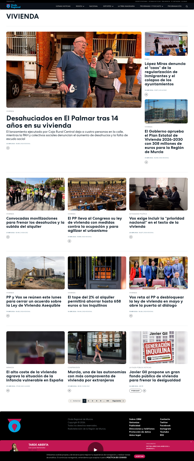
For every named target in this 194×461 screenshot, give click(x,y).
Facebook (165, 425)
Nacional (93, 6)
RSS (162, 435)
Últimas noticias (63, 6)
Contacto (165, 419)
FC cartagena (175, 1)
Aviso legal (135, 435)
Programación (174, 6)
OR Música (150, 448)
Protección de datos (140, 431)
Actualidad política (138, 214)
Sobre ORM (135, 419)
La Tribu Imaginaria (126, 6)
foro (147, 59)
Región (79, 6)
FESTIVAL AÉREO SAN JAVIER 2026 (158, 446)
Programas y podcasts (150, 6)
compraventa (74, 367)
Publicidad (134, 425)
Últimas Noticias (155, 1)
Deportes (107, 6)
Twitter (164, 422)
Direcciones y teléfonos (142, 428)
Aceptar (139, 456)
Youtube (164, 431)
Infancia (10, 367)
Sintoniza (134, 422)
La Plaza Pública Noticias (140, 367)
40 (107, 401)
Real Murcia (166, 1)
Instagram (165, 428)
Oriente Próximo (141, 1)
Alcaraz (184, 1)
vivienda (10, 111)
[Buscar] (186, 6)
